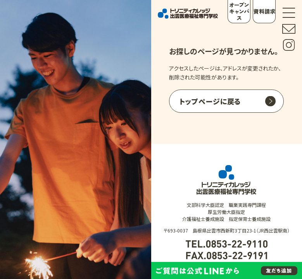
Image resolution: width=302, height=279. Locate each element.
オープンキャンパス (239, 11)
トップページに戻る (210, 101)
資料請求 (264, 11)
